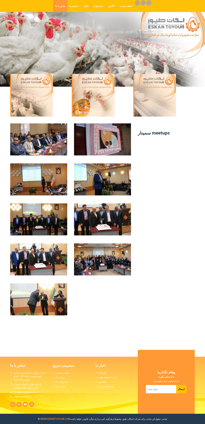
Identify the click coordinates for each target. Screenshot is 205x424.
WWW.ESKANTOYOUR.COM (55, 418)
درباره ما (73, 6)
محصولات (97, 6)
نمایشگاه (101, 372)
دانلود (86, 6)
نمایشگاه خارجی (104, 386)
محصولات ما (60, 381)
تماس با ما (60, 6)
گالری (111, 6)
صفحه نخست (126, 6)
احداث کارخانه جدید (106, 377)
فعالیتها (100, 381)
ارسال (181, 389)
